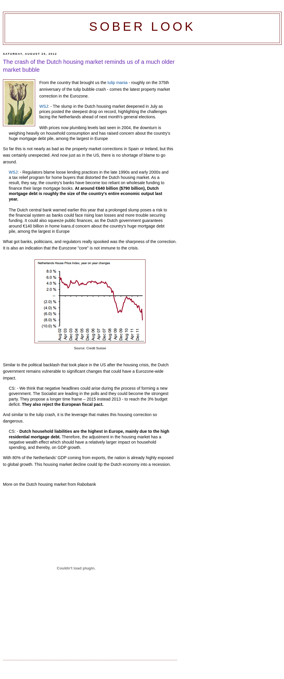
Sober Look (142, 26)
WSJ (43, 106)
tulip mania (117, 82)
